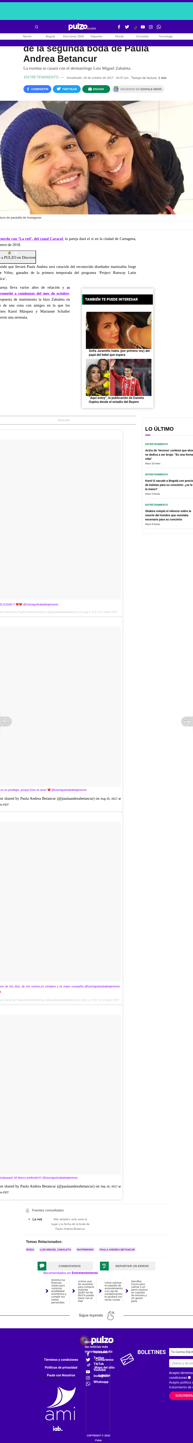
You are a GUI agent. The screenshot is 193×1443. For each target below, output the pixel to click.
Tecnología (166, 36)
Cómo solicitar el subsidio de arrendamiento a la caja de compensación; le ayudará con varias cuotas (114, 1291)
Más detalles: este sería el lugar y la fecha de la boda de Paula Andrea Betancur (70, 1224)
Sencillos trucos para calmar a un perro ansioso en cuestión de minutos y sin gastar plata (139, 1291)
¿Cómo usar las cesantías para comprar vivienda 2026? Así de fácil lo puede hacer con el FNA (86, 1291)
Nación (27, 36)
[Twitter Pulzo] (127, 29)
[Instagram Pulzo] (150, 29)
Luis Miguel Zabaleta (55, 1249)
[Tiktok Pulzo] (136, 29)
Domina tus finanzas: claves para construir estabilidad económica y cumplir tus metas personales (58, 1291)
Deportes (96, 36)
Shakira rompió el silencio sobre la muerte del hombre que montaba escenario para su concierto (168, 515)
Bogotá (50, 36)
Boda (30, 1249)
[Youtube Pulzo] (143, 29)
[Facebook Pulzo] (119, 29)
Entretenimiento (41, 77)
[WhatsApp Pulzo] (158, 29)
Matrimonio (85, 1249)
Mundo (119, 36)
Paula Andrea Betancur (117, 1249)
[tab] (65, 1266)
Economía (142, 36)
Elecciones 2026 (73, 36)
